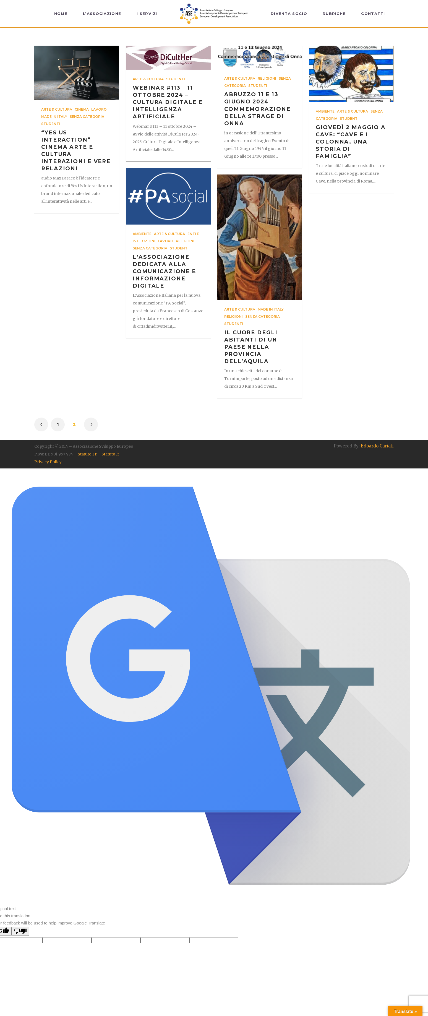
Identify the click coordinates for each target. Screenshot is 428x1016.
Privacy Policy (48, 461)
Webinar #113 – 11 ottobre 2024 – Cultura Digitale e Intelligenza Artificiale (168, 102)
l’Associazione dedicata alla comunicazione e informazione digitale (164, 271)
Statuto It (110, 454)
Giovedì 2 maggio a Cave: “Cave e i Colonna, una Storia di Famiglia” (351, 141)
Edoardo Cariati (377, 446)
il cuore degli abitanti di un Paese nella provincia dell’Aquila (251, 346)
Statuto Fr (87, 454)
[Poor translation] (20, 931)
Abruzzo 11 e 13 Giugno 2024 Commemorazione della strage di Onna (257, 108)
